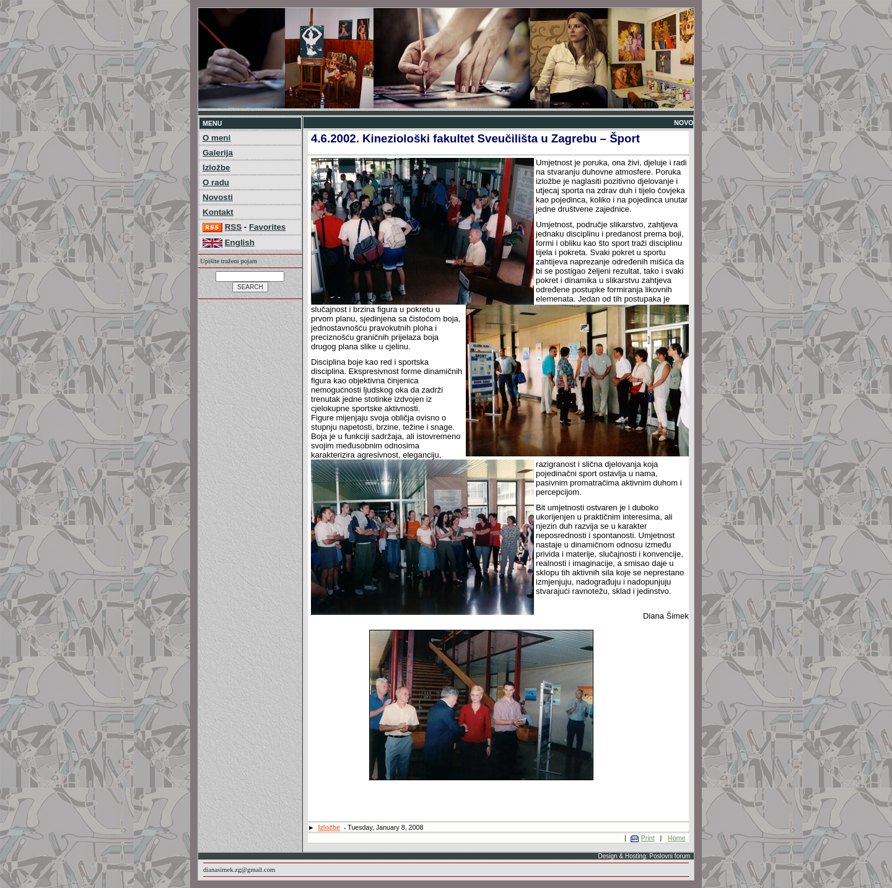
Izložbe (216, 167)
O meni (216, 137)
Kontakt (218, 212)
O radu (216, 182)
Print (648, 838)
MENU (212, 123)
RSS (233, 227)
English (240, 242)
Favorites (267, 227)
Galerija (218, 152)
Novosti (218, 197)
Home (676, 838)
